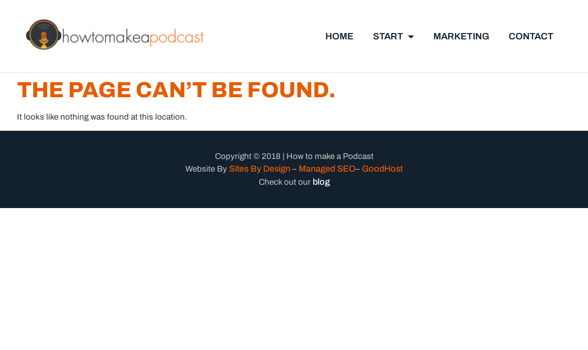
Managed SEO (327, 169)
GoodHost (382, 169)
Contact (531, 36)
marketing (461, 36)
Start (393, 36)
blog (321, 182)
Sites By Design (259, 169)
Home (339, 36)
